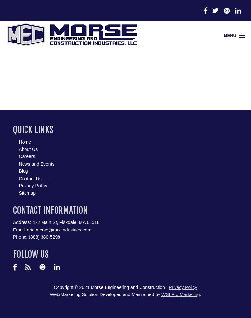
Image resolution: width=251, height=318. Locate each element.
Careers (27, 156)
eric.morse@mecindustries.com (59, 229)
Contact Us (30, 178)
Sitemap (27, 193)
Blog (23, 171)
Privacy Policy (33, 185)
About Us (28, 149)
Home (25, 142)
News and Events (37, 164)
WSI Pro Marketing (180, 294)
